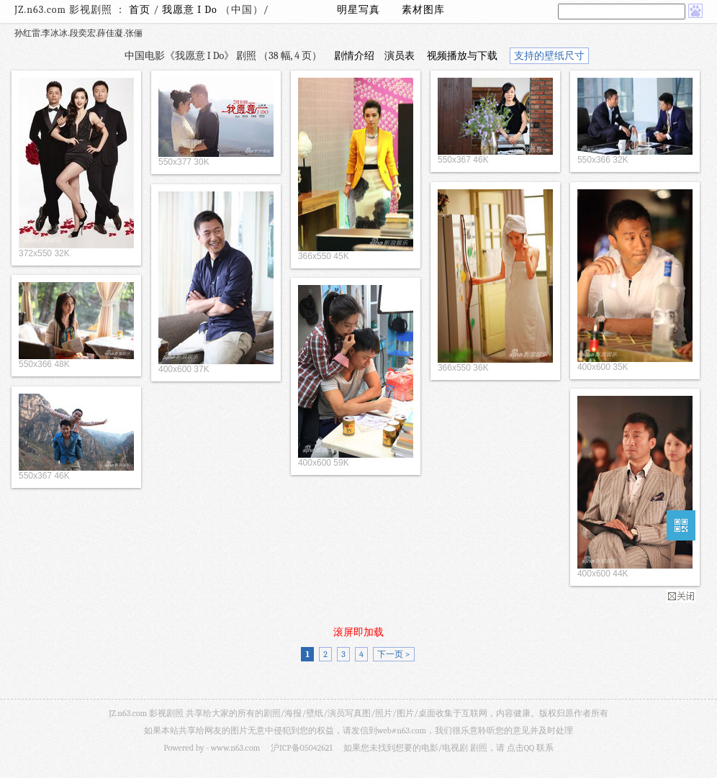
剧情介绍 (354, 56)
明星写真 (358, 10)
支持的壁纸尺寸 (549, 56)
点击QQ (520, 748)
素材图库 (423, 10)
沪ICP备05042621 (302, 748)
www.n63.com (235, 748)
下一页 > (393, 654)
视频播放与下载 (462, 56)
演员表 (399, 56)
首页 (139, 10)
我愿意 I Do (191, 10)
